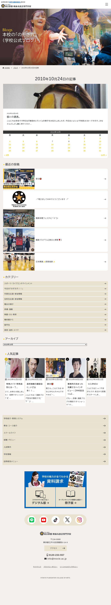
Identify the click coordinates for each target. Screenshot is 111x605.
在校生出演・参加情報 (55, 299)
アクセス (57, 548)
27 (37, 151)
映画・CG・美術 (55, 314)
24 (100, 148)
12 (23, 144)
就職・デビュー (55, 440)
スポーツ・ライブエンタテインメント (55, 283)
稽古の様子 (55, 304)
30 (84, 151)
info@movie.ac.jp (55, 559)
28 (52, 151)
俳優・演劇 (55, 309)
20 (37, 148)
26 (23, 151)
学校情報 (55, 454)
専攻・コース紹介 (55, 426)
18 (10, 148)
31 (100, 151)
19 (23, 148)
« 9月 (6, 155)
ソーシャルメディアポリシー (69, 567)
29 (69, 151)
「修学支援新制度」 (15, 2)
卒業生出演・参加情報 (55, 294)
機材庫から (55, 320)
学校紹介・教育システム (55, 418)
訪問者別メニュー (55, 461)
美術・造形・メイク (55, 330)
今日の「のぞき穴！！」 (55, 289)
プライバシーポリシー (50, 567)
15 (69, 144)
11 (10, 144)
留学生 (55, 325)
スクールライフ (55, 433)
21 (52, 148)
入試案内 (55, 447)
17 (100, 144)
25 (10, 151)
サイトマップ (37, 567)
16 (84, 144)
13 (37, 144)
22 (69, 148)
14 (52, 144)
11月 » (104, 155)
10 (100, 141)
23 (84, 148)
